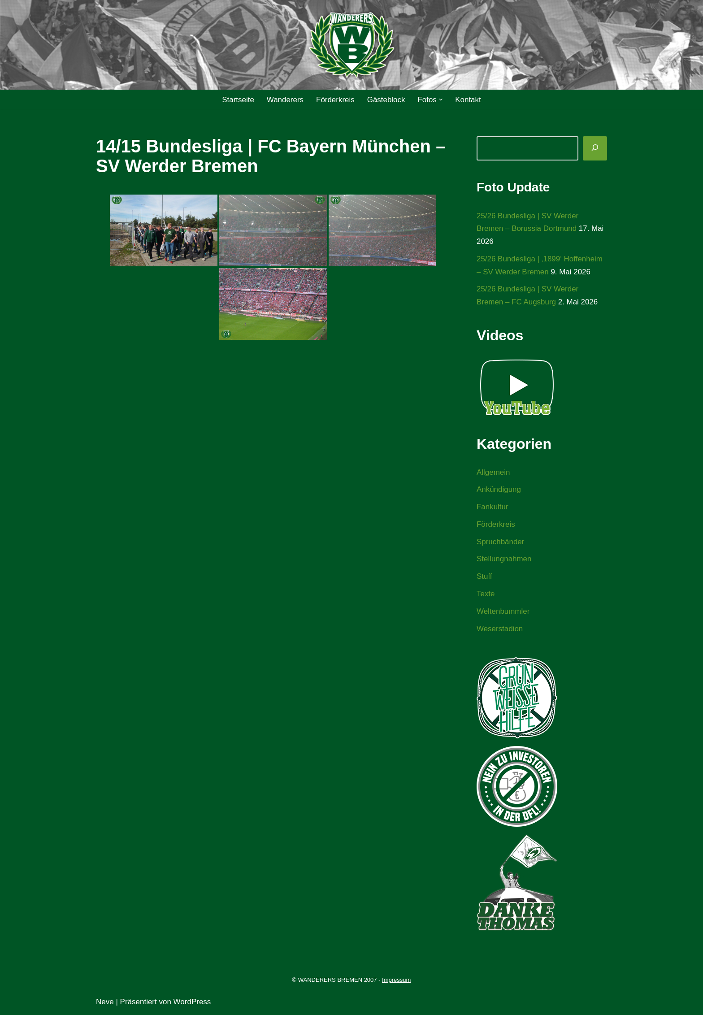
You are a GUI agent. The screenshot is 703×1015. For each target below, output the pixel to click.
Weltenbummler (503, 612)
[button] (441, 100)
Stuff (484, 577)
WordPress (192, 1002)
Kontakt (469, 99)
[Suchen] (595, 148)
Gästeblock (386, 99)
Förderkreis (335, 99)
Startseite (237, 99)
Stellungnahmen (504, 559)
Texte (486, 594)
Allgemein (493, 472)
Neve (105, 1002)
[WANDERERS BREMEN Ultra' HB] (351, 45)
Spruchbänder (501, 542)
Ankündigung (499, 490)
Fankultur (492, 507)
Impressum (396, 980)
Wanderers (285, 99)
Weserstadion (500, 629)
